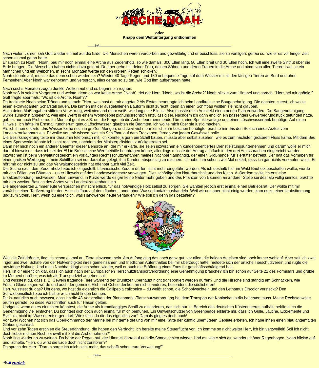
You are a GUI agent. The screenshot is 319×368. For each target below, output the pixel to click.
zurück (18, 363)
